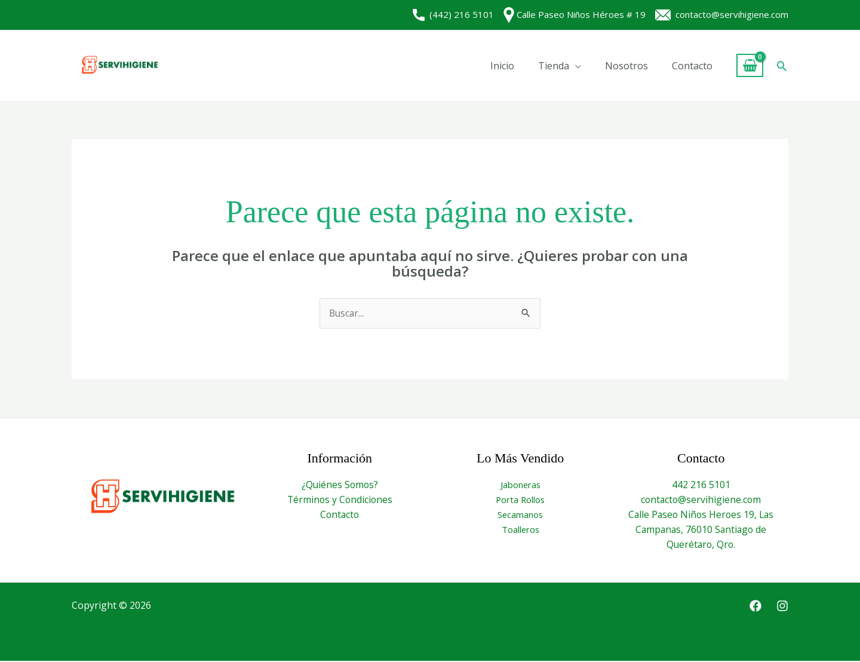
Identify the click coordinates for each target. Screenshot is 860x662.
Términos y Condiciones (340, 500)
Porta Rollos (520, 500)
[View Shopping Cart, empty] (749, 65)
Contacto (692, 65)
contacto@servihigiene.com (721, 14)
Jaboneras (520, 485)
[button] (781, 65)
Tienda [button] (553, 65)
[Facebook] (755, 608)
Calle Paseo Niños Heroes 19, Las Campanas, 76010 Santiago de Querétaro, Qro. (701, 530)
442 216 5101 (701, 484)
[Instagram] (782, 608)
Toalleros (520, 531)
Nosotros (626, 65)
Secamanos (520, 515)
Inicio (502, 65)
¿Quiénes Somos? (339, 484)
